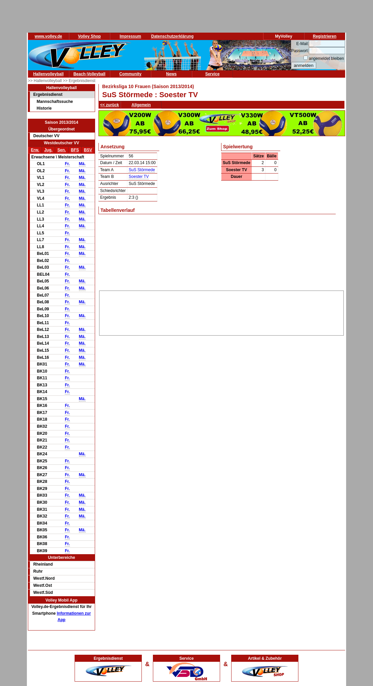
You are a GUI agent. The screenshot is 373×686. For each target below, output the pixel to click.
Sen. (61, 150)
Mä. (82, 163)
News (171, 74)
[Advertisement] (221, 312)
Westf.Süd (43, 592)
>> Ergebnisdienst (79, 80)
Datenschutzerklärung (172, 36)
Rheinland (43, 564)
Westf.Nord (44, 578)
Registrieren (324, 36)
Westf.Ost (42, 585)
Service (212, 74)
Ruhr (38, 571)
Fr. (67, 163)
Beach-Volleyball (89, 74)
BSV (88, 150)
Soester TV (139, 176)
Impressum (130, 36)
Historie (44, 108)
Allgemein (141, 105)
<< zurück (109, 105)
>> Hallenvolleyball (45, 80)
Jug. (48, 150)
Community (130, 74)
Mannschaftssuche (55, 101)
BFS (75, 150)
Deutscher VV (46, 136)
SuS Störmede (142, 169)
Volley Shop (89, 36)
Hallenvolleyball (48, 74)
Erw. (35, 150)
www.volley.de (48, 36)
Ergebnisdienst (48, 94)
